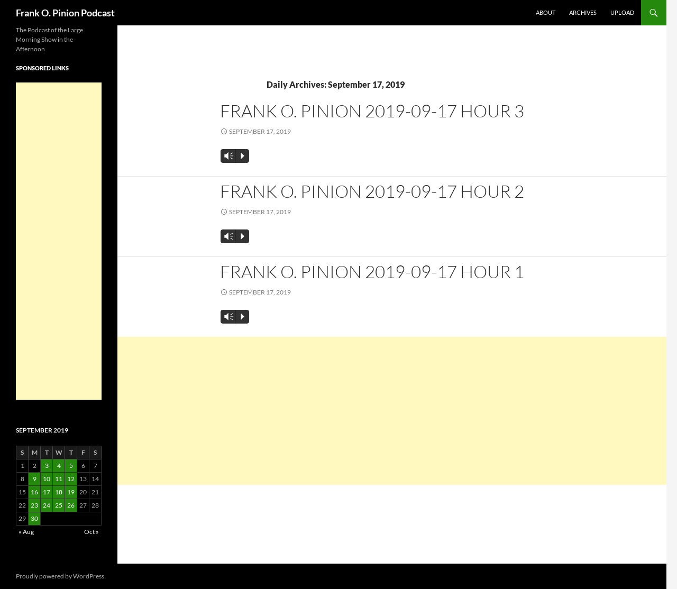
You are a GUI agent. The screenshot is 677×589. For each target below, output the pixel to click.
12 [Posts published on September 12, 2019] (71, 479)
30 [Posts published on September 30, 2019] (34, 518)
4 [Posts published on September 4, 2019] (59, 466)
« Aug (26, 532)
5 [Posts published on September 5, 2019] (71, 466)
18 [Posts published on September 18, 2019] (58, 492)
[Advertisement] (391, 411)
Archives (583, 12)
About (545, 12)
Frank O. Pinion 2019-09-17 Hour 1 (372, 271)
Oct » (91, 532)
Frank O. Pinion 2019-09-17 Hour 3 (372, 111)
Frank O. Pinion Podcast (65, 13)
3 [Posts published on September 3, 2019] (47, 466)
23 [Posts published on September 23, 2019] (34, 505)
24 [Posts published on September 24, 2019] (46, 505)
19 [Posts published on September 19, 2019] (71, 492)
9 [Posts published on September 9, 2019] (34, 479)
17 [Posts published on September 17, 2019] (46, 492)
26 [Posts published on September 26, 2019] (71, 505)
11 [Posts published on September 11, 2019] (58, 479)
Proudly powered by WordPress (60, 576)
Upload (622, 12)
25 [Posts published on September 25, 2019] (58, 505)
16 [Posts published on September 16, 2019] (34, 492)
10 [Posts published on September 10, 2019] (46, 479)
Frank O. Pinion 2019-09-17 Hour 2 (372, 191)
